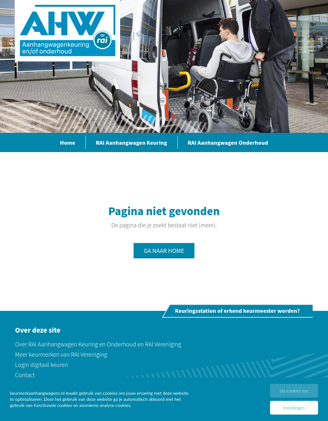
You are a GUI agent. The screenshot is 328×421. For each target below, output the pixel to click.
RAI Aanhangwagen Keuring (131, 142)
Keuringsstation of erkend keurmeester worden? (237, 311)
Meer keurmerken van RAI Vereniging (61, 354)
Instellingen (294, 407)
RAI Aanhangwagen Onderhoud (228, 142)
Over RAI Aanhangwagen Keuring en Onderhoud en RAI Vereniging (98, 344)
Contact (25, 375)
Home (67, 142)
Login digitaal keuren (41, 364)
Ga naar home (164, 251)
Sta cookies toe (293, 390)
